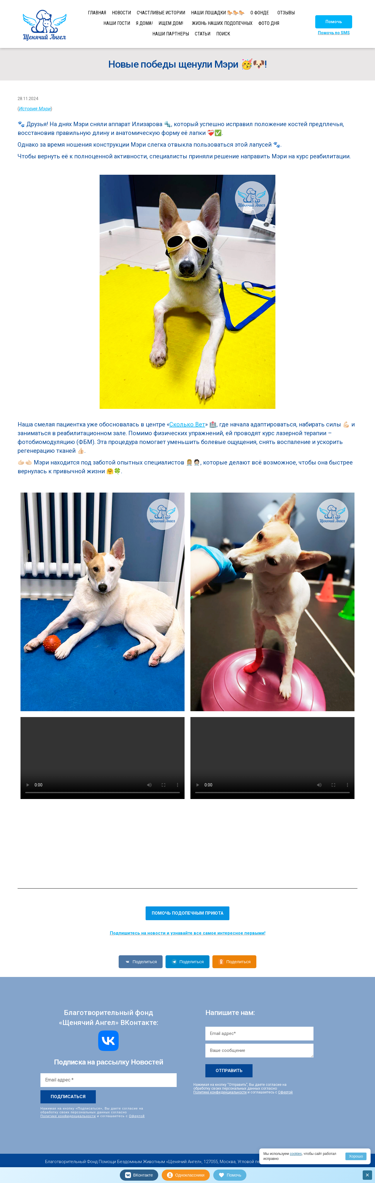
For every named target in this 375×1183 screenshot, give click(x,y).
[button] (333, 21)
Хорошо (356, 1156)
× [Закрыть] (367, 1175)
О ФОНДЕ (259, 13)
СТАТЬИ (202, 34)
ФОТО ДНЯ (268, 23)
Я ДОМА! (144, 23)
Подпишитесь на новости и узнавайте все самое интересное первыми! (187, 933)
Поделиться (141, 962)
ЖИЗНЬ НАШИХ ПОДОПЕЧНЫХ (222, 23)
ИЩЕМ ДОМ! (170, 23)
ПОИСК (223, 34)
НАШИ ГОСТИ (116, 23)
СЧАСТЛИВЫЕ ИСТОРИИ (161, 13)
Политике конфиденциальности (68, 1116)
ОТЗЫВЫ (286, 13)
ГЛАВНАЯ (97, 13)
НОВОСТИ (121, 13)
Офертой (137, 1116)
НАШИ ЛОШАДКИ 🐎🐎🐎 (218, 13)
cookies (296, 1154)
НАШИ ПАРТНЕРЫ (170, 34)
